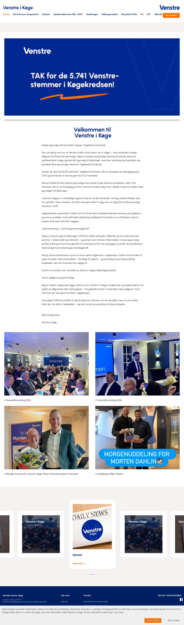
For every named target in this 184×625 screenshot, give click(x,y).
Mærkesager (92, 14)
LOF (148, 14)
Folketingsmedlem (109, 14)
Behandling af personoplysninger (96, 601)
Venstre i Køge (36, 521)
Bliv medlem (171, 15)
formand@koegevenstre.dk (17, 602)
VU (141, 14)
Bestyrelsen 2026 (129, 14)
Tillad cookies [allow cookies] (153, 620)
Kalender (159, 14)
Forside (6, 14)
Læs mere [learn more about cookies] (118, 612)
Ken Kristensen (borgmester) (26, 14)
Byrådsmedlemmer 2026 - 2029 (68, 14)
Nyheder (46, 14)
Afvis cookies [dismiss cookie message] (174, 620)
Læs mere (79, 563)
